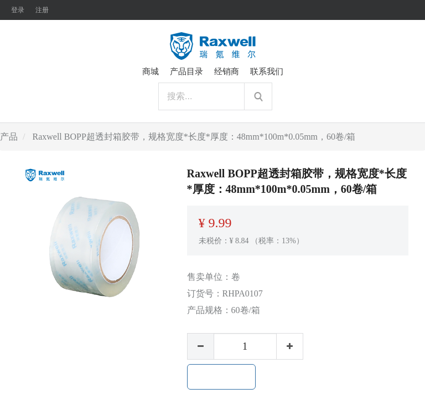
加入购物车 (221, 376)
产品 (9, 136)
